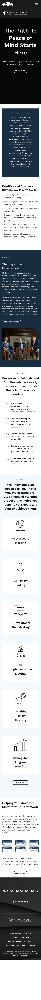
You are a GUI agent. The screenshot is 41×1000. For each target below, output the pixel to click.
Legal (32, 945)
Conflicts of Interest (20, 937)
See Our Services (11, 322)
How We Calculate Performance (20, 941)
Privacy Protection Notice (20, 933)
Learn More (20, 71)
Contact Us (20, 902)
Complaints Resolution (15, 945)
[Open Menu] (36, 4)
